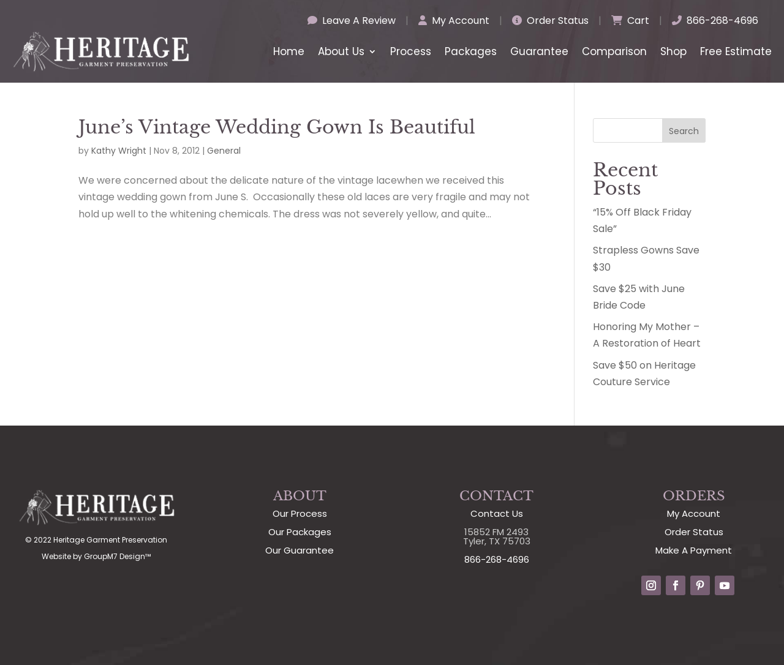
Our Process (300, 513)
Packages (471, 51)
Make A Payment (693, 550)
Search (684, 131)
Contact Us (496, 513)
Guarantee (539, 51)
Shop (673, 51)
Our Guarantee (299, 550)
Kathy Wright (118, 151)
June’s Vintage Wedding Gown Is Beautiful (276, 127)
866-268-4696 (715, 20)
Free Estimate (736, 51)
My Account (453, 20)
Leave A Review (351, 20)
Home (288, 51)
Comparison (614, 51)
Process (410, 51)
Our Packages (299, 531)
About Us (341, 51)
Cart (630, 20)
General (224, 151)
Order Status (550, 20)
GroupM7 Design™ (117, 556)
